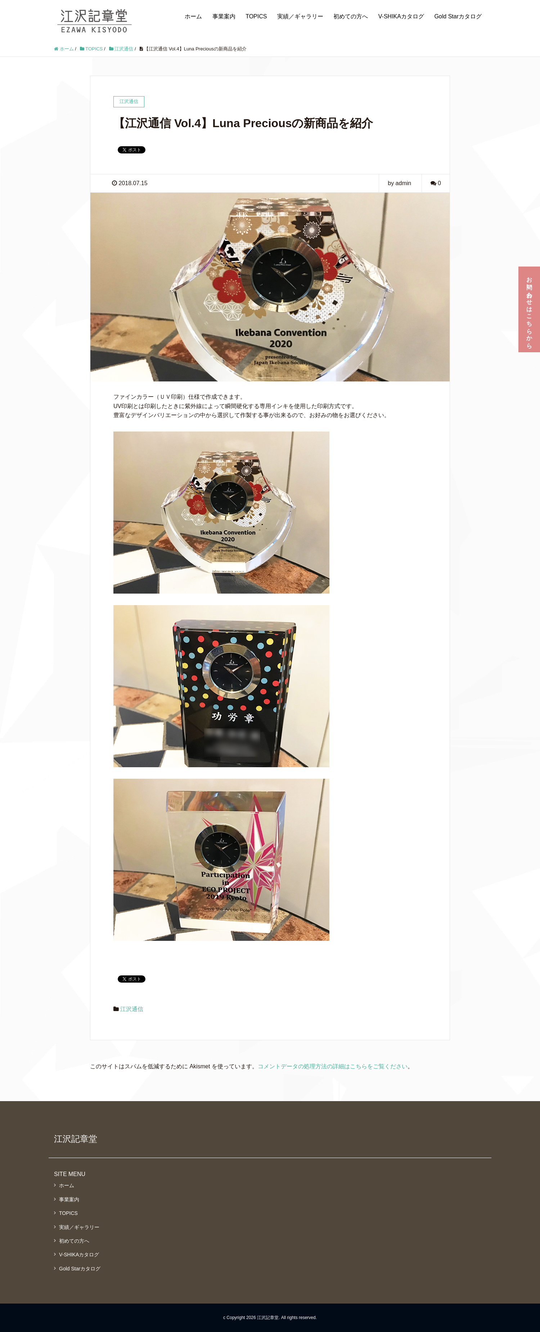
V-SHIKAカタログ (401, 16)
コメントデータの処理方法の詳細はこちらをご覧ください (333, 1066)
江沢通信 (131, 1009)
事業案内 (223, 16)
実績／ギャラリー (300, 16)
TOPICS (256, 16)
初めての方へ (350, 16)
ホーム (193, 16)
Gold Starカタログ (458, 16)
